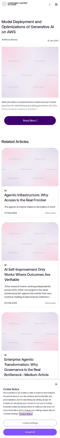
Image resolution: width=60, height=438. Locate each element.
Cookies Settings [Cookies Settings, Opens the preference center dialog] (30, 422)
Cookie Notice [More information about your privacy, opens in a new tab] (26, 413)
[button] (15, 4)
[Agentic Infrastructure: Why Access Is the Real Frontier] (30, 167)
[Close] (56, 384)
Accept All (30, 432)
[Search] (49, 4)
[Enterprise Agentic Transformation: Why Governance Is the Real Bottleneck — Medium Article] (30, 332)
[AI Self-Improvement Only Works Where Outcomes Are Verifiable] (30, 241)
